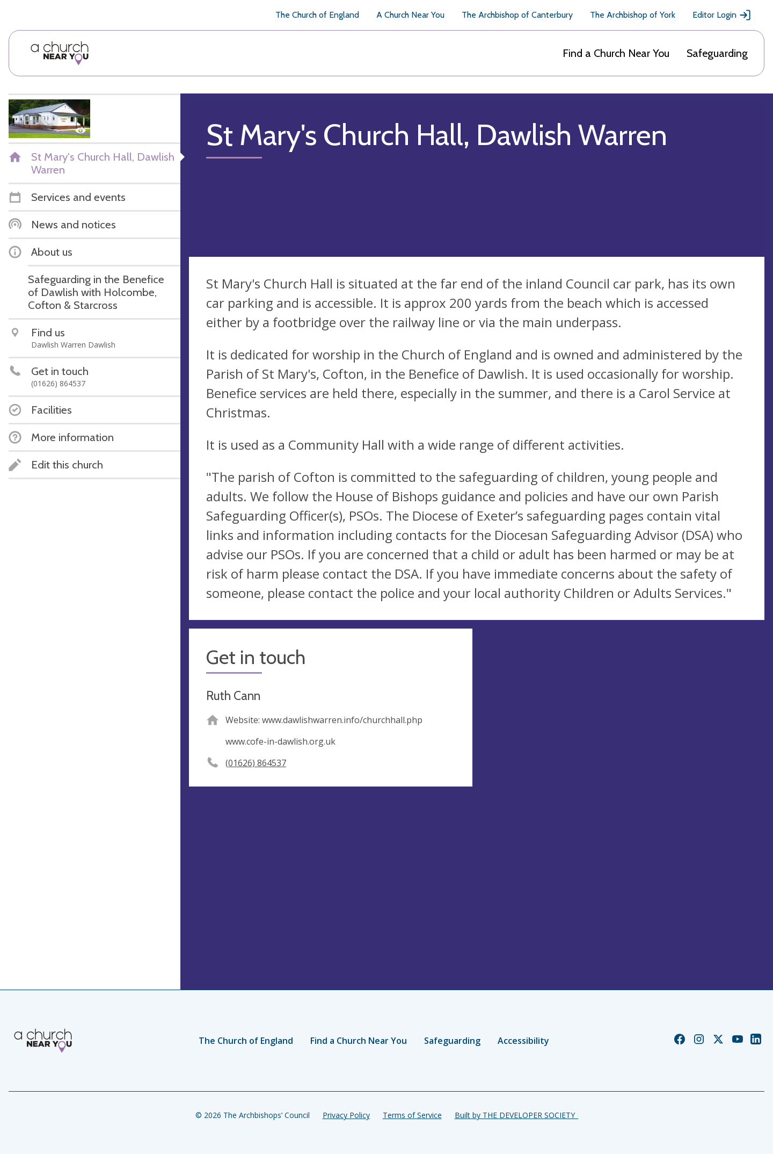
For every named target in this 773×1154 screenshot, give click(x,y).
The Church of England (317, 15)
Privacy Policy (346, 1115)
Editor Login (722, 15)
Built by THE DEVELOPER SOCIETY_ (516, 1115)
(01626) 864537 (255, 763)
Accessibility (523, 1041)
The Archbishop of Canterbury (517, 15)
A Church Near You (410, 15)
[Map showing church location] (622, 770)
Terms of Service (412, 1115)
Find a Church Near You (616, 53)
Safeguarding (717, 53)
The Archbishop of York (632, 15)
